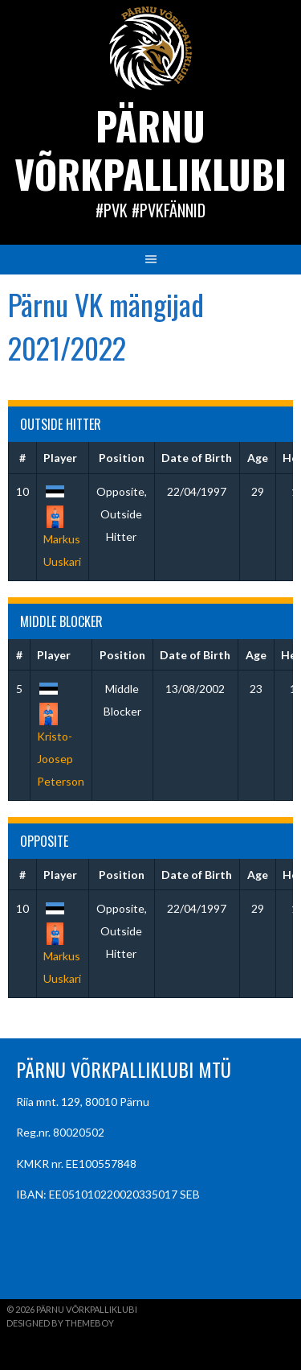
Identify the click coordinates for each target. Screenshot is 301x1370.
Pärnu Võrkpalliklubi (150, 149)
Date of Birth (196, 457)
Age (257, 457)
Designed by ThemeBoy (60, 1323)
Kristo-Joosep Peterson (60, 735)
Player (60, 457)
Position (121, 457)
